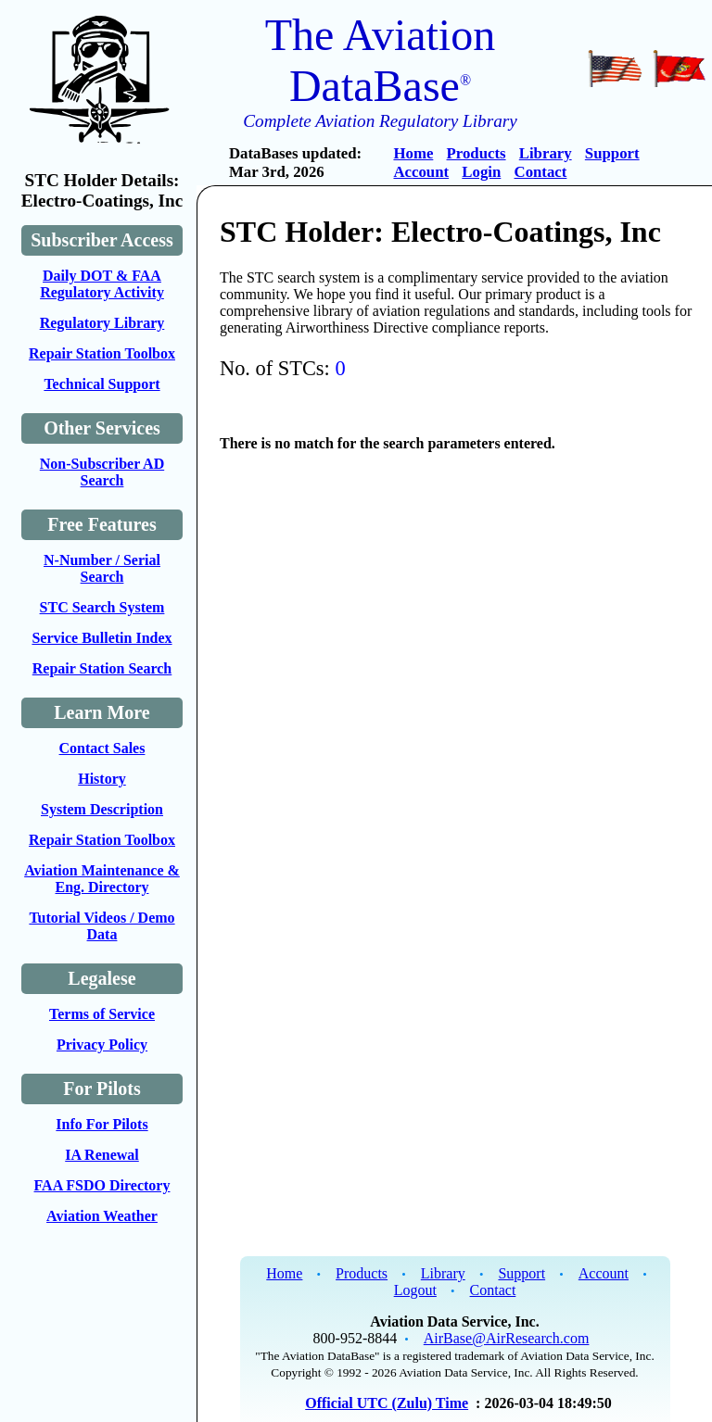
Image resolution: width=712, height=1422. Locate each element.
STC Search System (102, 607)
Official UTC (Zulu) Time (386, 1403)
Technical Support (101, 384)
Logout (415, 1290)
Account (421, 172)
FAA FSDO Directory (102, 1185)
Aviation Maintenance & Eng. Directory (102, 878)
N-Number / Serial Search (102, 568)
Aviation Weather (102, 1216)
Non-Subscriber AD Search (102, 472)
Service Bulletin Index (102, 638)
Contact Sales (102, 748)
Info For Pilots (101, 1124)
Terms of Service (102, 1014)
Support (612, 153)
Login (481, 172)
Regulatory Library (102, 323)
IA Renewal (102, 1155)
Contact (541, 172)
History (102, 779)
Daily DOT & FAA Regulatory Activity (102, 284)
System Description (102, 809)
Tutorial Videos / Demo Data (101, 926)
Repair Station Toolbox (102, 353)
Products (476, 153)
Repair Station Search (102, 668)
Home (413, 153)
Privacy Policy (102, 1044)
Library (545, 153)
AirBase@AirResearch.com (507, 1338)
